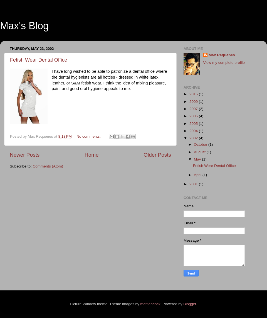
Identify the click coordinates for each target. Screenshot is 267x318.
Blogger (189, 304)
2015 (194, 94)
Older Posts (157, 155)
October (201, 144)
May (198, 159)
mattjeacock (150, 304)
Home (91, 155)
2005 (194, 124)
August (200, 152)
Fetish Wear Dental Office (38, 60)
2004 (194, 131)
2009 (194, 101)
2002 (194, 138)
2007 (194, 109)
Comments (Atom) (48, 166)
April (198, 175)
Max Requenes (222, 55)
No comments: (89, 136)
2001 (194, 184)
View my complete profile (224, 62)
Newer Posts (24, 155)
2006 (194, 116)
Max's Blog (24, 25)
